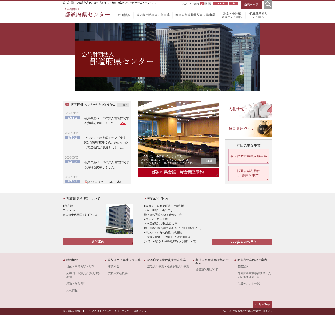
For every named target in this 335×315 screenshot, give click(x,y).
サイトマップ (122, 311)
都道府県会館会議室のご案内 (231, 16)
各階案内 (243, 266)
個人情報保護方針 (72, 311)
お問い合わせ (139, 311)
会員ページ (251, 4)
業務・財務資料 (76, 283)
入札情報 (72, 290)
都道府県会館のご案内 (258, 16)
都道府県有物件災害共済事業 (195, 16)
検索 (268, 4)
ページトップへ (262, 304)
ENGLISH (220, 3)
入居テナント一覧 (249, 283)
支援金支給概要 (118, 273)
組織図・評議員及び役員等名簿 (83, 275)
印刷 (233, 3)
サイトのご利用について (98, 311)
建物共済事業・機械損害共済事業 (168, 266)
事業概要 (113, 266)
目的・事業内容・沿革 (80, 266)
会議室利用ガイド (207, 269)
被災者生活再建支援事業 (152, 16)
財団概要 (123, 16)
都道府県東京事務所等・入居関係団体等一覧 (254, 275)
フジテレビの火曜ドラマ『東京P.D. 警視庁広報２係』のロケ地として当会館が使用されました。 (106, 142)
